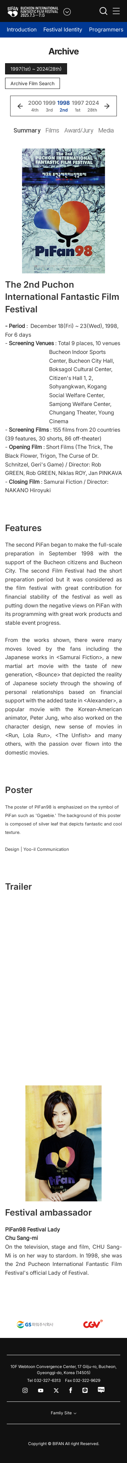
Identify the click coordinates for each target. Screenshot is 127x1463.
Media (106, 130)
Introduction (22, 29)
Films (52, 130)
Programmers (106, 29)
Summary (27, 130)
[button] (20, 106)
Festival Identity (62, 29)
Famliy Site (64, 1412)
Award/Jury (78, 130)
